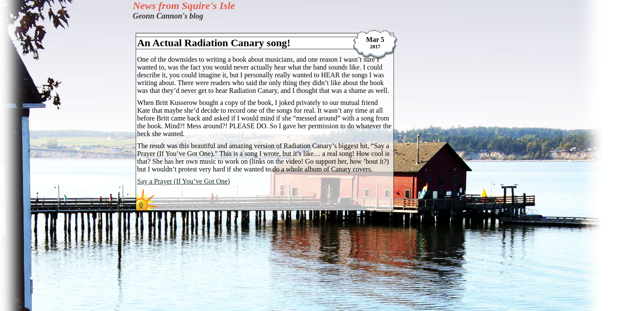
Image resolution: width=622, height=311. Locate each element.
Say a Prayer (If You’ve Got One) (183, 181)
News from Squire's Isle (184, 5)
